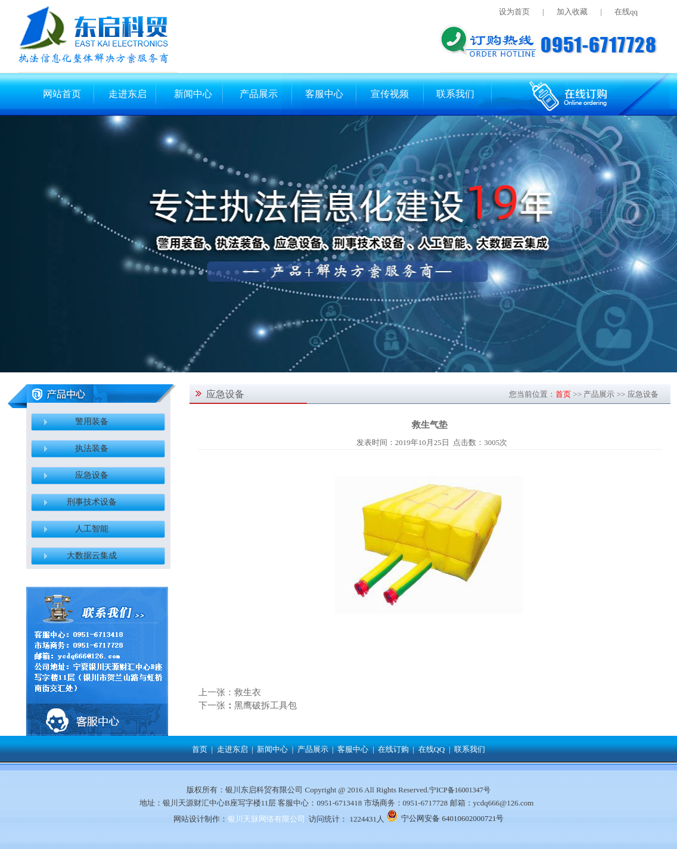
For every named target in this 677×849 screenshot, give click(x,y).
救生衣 (247, 692)
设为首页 (514, 11)
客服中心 (324, 94)
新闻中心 (193, 94)
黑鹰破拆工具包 (265, 705)
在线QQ (431, 749)
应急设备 (91, 475)
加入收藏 (572, 11)
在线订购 (393, 749)
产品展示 (259, 94)
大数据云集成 (92, 555)
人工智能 (91, 528)
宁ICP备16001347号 (459, 790)
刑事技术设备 (92, 501)
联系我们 (455, 94)
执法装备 (91, 448)
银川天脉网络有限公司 (266, 818)
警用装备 (91, 421)
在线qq (626, 11)
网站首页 (62, 94)
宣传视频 (390, 94)
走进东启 (127, 94)
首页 (563, 394)
